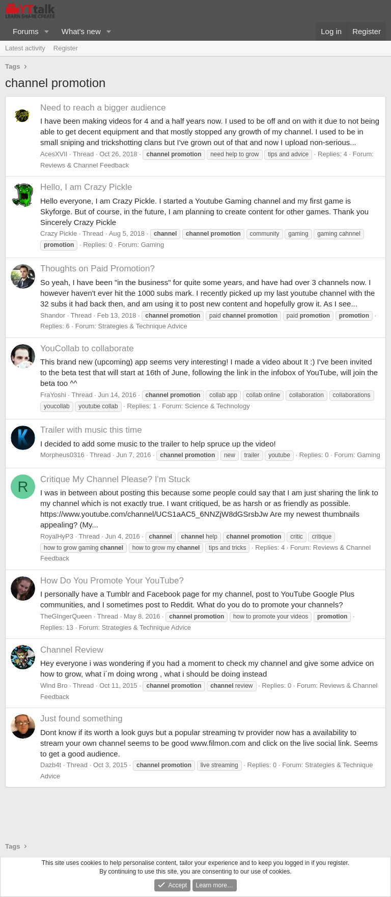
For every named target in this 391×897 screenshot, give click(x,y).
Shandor (52, 315)
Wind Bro (53, 685)
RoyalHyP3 (56, 536)
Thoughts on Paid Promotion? (97, 268)
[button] (47, 31)
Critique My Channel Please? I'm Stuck (115, 479)
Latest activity (25, 48)
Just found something (81, 718)
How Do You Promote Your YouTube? (112, 580)
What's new (81, 31)
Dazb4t (50, 765)
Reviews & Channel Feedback (84, 165)
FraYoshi (53, 395)
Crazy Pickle (58, 233)
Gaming (152, 244)
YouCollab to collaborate (87, 348)
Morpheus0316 (62, 455)
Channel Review (71, 650)
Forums (26, 31)
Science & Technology (217, 406)
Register (65, 48)
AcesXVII (53, 154)
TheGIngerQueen (66, 616)
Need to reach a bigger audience (103, 108)
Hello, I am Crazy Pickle (86, 187)
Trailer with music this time (91, 430)
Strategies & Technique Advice (142, 326)
